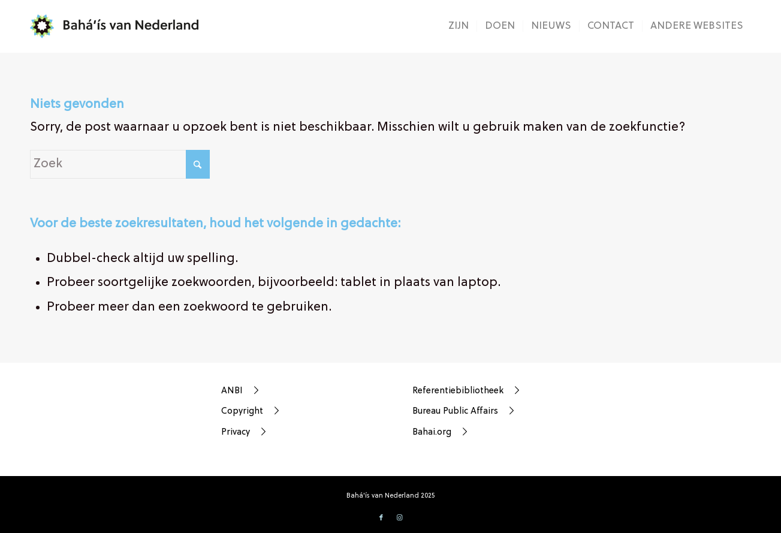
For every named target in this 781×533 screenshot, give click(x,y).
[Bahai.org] (472, 432)
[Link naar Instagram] (399, 518)
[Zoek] (120, 164)
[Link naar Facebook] (381, 518)
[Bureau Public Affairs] (472, 411)
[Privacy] (281, 432)
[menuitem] (459, 26)
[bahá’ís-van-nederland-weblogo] (121, 26)
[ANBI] (281, 391)
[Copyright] (281, 411)
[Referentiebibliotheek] (472, 391)
